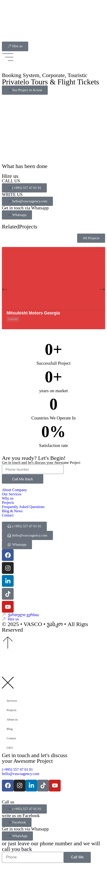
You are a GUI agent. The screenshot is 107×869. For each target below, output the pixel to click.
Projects (11, 710)
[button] (5, 289)
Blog (9, 729)
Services (12, 700)
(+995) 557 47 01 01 (18, 769)
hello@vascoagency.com (20, 774)
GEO (10, 747)
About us (12, 719)
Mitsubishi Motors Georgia (33, 313)
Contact (11, 738)
